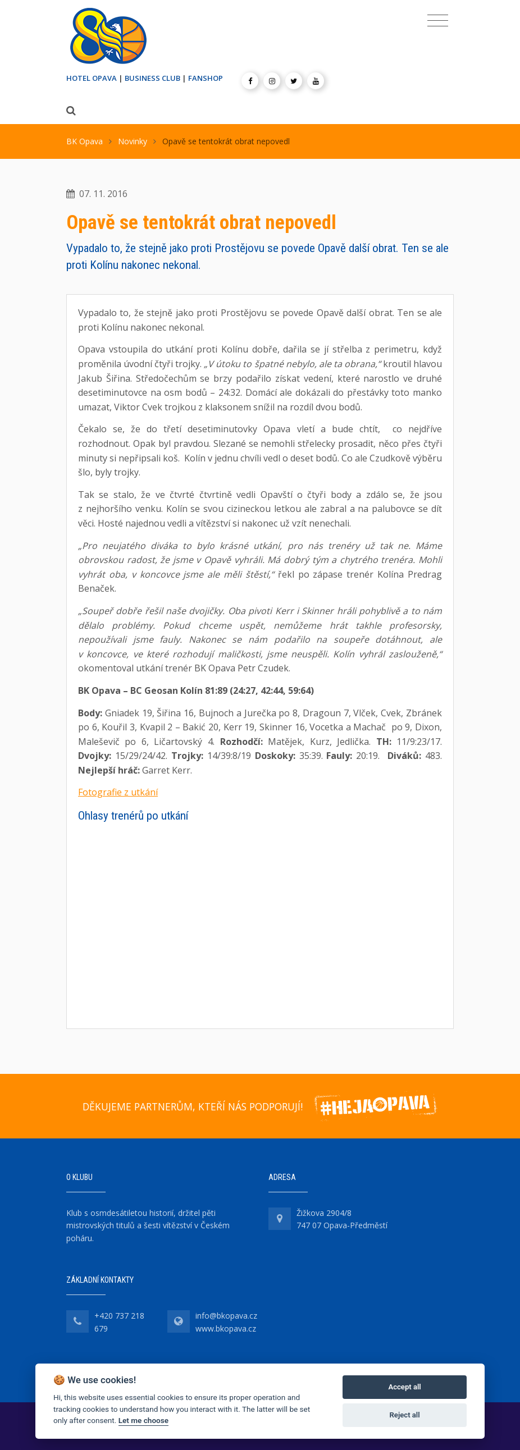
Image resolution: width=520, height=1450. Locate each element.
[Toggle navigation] (438, 20)
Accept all (404, 1387)
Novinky (132, 141)
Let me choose (143, 1420)
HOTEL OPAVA (91, 78)
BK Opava (84, 141)
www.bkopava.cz (225, 1328)
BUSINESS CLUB (152, 78)
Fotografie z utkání (118, 792)
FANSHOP (205, 78)
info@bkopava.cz (226, 1315)
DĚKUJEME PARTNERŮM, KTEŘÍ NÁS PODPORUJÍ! (193, 1106)
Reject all (405, 1415)
